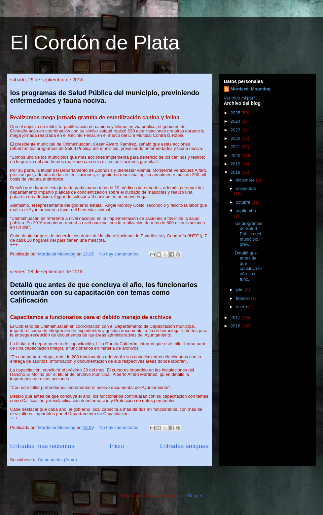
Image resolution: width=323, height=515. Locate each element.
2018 (236, 172)
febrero (243, 298)
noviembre (246, 188)
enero (242, 306)
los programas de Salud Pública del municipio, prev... (248, 234)
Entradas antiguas (184, 446)
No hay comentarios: (120, 253)
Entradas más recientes (42, 446)
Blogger (194, 495)
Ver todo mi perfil (240, 98)
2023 (236, 129)
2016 (236, 325)
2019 (236, 163)
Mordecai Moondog (250, 88)
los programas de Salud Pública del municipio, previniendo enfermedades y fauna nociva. (104, 96)
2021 (236, 146)
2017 (236, 317)
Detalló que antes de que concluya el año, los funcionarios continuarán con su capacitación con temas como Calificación (104, 292)
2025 (236, 112)
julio (240, 289)
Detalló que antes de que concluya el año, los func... (248, 266)
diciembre (246, 180)
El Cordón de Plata (95, 42)
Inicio (117, 446)
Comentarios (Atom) (57, 459)
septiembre (246, 210)
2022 (236, 138)
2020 (236, 155)
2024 (236, 121)
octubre (244, 202)
